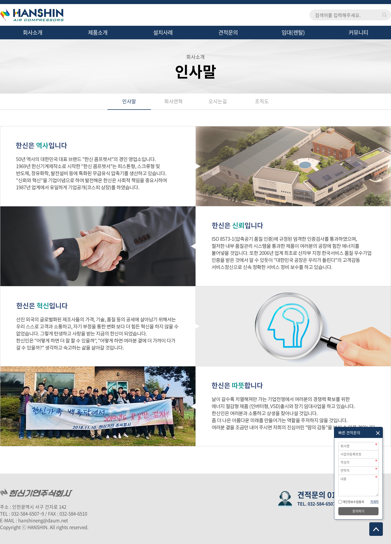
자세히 (374, 501)
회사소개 (32, 32)
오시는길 (218, 101)
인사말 (129, 101)
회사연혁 (173, 101)
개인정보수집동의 (353, 502)
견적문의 (228, 32)
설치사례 (163, 32)
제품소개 (98, 32)
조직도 (262, 101)
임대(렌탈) (293, 32)
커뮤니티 (358, 32)
